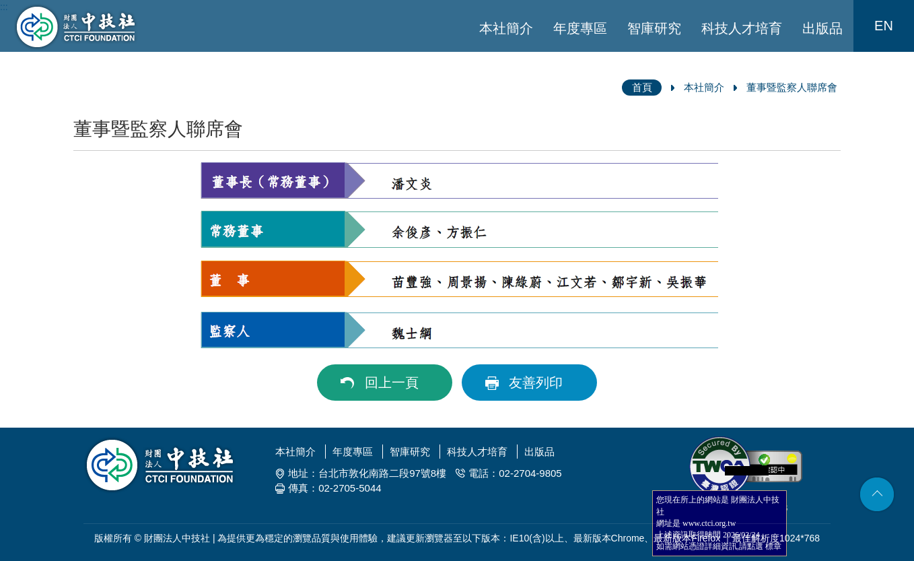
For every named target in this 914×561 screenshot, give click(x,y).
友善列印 (536, 382)
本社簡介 (506, 28)
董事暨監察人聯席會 (791, 87)
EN (883, 25)
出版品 (822, 28)
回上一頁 (392, 382)
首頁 (642, 87)
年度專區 (580, 28)
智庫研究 (654, 28)
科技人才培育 (741, 28)
